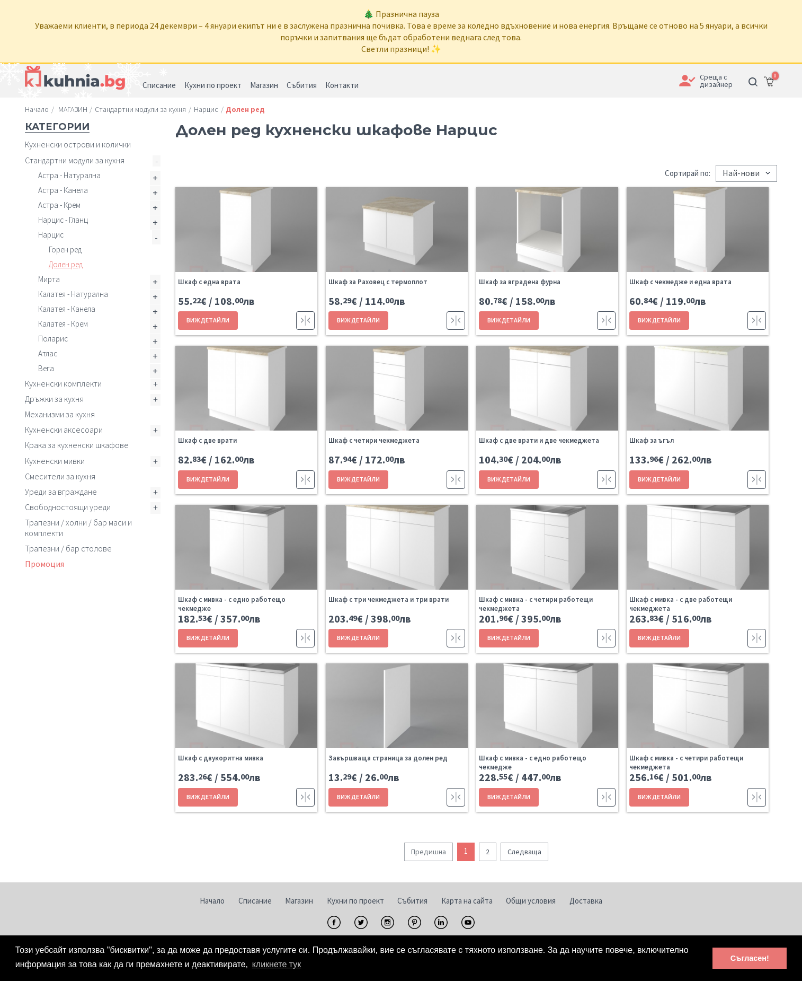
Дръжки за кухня (54, 398)
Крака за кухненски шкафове (77, 445)
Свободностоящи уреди (68, 507)
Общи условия (531, 901)
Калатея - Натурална (73, 294)
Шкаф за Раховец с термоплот (377, 281)
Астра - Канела (63, 190)
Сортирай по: (687, 173)
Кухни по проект (355, 901)
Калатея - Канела (66, 309)
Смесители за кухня (60, 476)
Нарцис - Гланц (63, 220)
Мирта (49, 279)
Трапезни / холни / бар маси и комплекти (78, 527)
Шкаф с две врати (207, 440)
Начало (212, 901)
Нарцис (51, 235)
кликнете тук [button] (276, 964)
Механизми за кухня (60, 414)
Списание (255, 901)
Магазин (299, 901)
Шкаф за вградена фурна (519, 281)
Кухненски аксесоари (64, 429)
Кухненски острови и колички (78, 144)
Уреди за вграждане (61, 491)
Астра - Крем (59, 205)
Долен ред (66, 264)
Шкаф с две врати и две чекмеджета (539, 440)
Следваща (524, 851)
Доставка (585, 901)
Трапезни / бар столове (68, 548)
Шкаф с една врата (209, 281)
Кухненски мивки (55, 461)
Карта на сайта (467, 901)
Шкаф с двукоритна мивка (220, 758)
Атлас (47, 353)
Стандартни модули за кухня (74, 160)
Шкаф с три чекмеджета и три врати (388, 599)
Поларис (53, 339)
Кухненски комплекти (63, 383)
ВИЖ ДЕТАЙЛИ (207, 320)
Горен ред (65, 249)
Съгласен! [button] (749, 958)
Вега (46, 368)
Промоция (44, 563)
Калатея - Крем (63, 324)
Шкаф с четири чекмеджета (374, 440)
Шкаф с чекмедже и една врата (680, 281)
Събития (412, 901)
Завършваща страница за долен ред (388, 758)
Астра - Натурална (69, 175)
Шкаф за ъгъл (651, 440)
